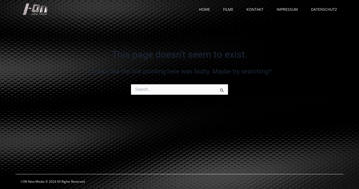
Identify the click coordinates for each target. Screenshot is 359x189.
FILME (228, 9)
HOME (204, 9)
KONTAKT (254, 9)
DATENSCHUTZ (324, 9)
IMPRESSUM (287, 9)
